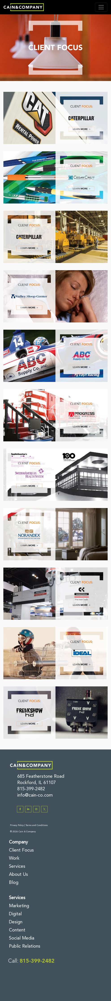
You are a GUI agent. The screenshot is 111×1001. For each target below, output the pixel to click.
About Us (18, 874)
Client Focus (21, 850)
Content (17, 930)
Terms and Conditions (37, 825)
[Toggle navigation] (101, 7)
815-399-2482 (31, 789)
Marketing (19, 906)
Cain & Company (27, 831)
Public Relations (24, 946)
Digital (15, 914)
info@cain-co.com (35, 795)
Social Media (21, 938)
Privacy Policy (17, 825)
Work (14, 858)
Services (17, 866)
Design (15, 922)
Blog (13, 883)
